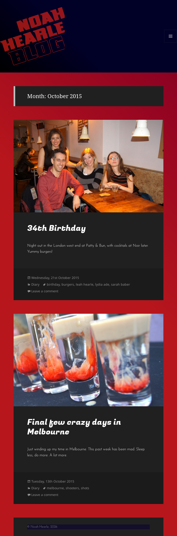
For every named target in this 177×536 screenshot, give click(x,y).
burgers (68, 284)
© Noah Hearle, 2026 (42, 527)
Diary (35, 284)
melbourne (55, 488)
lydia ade (102, 284)
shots (85, 488)
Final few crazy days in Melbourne (74, 427)
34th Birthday (56, 228)
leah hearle (84, 284)
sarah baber (120, 284)
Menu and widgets (170, 42)
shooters (72, 488)
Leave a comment (44, 291)
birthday (53, 284)
